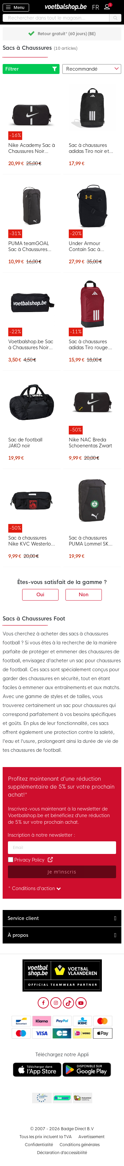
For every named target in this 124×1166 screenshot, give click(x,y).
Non (84, 595)
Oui (40, 595)
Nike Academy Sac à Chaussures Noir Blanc (31, 148)
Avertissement (91, 1136)
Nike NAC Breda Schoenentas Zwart (90, 443)
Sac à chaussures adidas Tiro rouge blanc (88, 345)
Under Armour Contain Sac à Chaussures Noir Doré (87, 246)
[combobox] (62, 18)
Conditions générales (80, 1144)
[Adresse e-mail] (62, 847)
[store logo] (62, 7)
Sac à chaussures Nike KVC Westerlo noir (29, 541)
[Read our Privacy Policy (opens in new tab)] (50, 860)
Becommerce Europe (41, 1098)
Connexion (108, 6)
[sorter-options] (92, 69)
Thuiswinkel (82, 1098)
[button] (96, 7)
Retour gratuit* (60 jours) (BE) (67, 33)
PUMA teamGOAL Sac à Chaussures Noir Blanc (28, 246)
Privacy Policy (29, 860)
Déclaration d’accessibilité (62, 1152)
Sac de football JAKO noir (25, 443)
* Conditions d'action (34, 888)
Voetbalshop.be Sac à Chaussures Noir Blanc (30, 345)
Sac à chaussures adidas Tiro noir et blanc (89, 148)
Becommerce (62, 1098)
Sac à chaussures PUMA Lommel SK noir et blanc (88, 541)
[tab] (62, 918)
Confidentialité (39, 1144)
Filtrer (31, 69)
